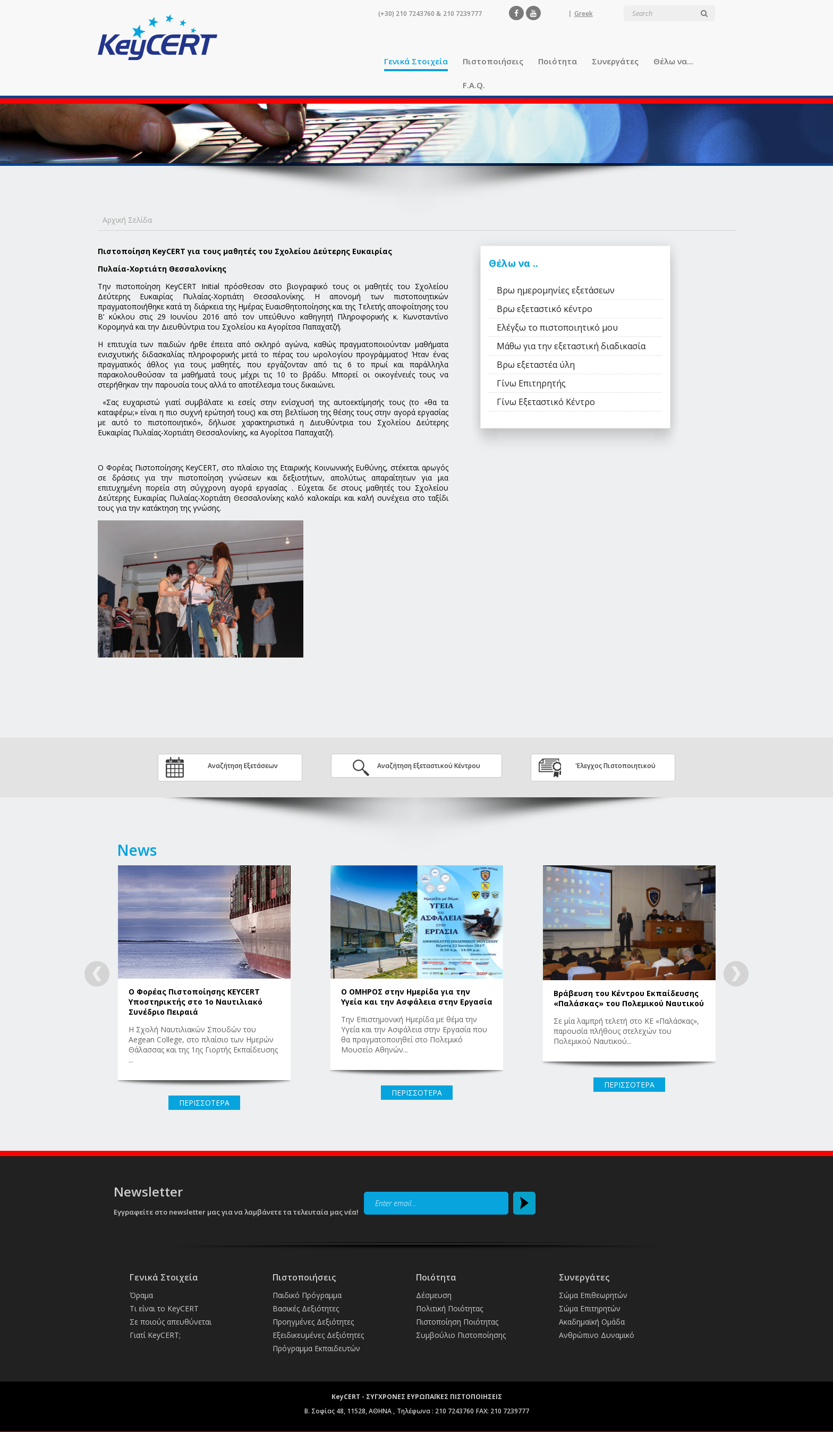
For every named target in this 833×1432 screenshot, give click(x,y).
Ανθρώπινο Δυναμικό (596, 1335)
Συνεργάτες (615, 61)
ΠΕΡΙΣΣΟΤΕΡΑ (204, 1103)
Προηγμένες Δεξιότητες (313, 1322)
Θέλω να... (673, 61)
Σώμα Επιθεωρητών (593, 1295)
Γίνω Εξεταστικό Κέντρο (546, 402)
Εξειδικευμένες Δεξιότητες (318, 1335)
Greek (583, 13)
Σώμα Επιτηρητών (589, 1308)
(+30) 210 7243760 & (409, 13)
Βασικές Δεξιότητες (306, 1308)
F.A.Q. (474, 85)
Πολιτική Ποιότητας (449, 1308)
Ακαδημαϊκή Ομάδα (592, 1322)
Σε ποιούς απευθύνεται (170, 1322)
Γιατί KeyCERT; (155, 1335)
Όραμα (141, 1295)
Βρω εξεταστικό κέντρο (544, 309)
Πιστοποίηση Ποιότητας (457, 1322)
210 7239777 (462, 13)
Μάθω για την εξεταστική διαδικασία (571, 346)
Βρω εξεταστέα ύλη (536, 364)
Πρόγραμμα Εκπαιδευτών (316, 1348)
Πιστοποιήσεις (493, 61)
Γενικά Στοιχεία (416, 61)
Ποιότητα (557, 61)
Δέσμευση (434, 1295)
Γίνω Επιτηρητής (531, 383)
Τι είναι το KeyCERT (164, 1308)
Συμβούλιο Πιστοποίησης (461, 1335)
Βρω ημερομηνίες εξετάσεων (556, 290)
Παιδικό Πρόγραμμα (307, 1295)
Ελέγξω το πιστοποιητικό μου (557, 327)
